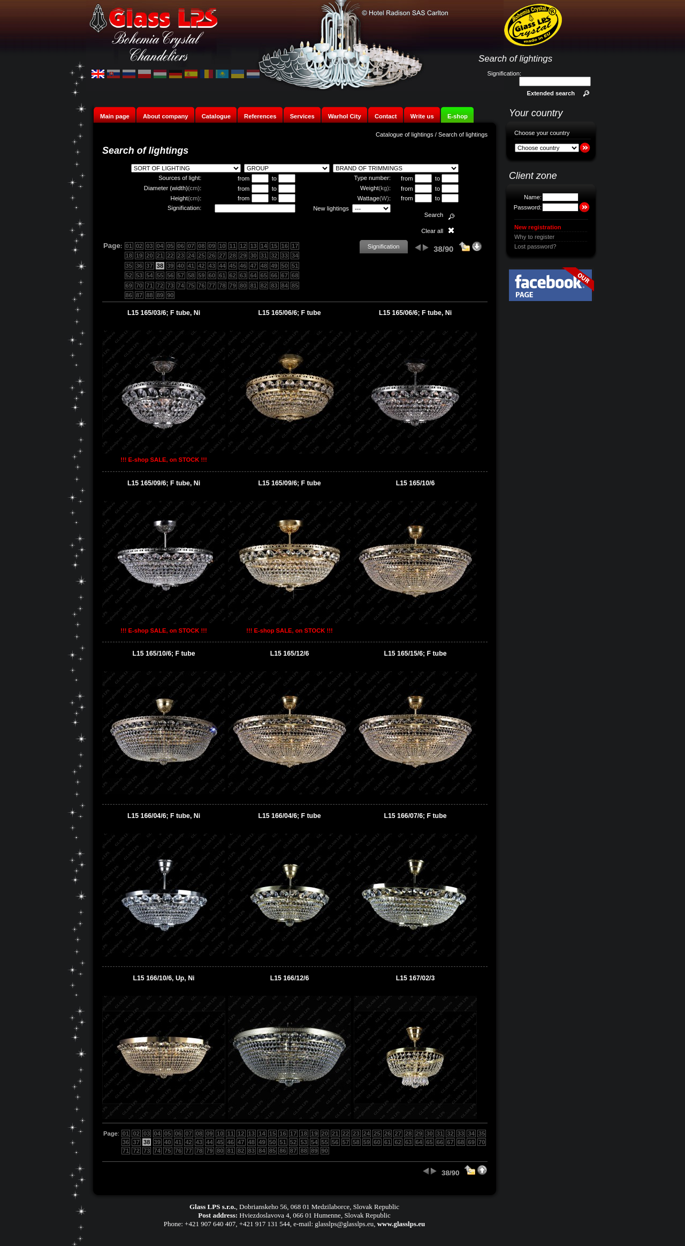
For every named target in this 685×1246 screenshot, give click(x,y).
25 (201, 255)
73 (170, 285)
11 (233, 246)
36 (139, 265)
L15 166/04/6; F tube (289, 816)
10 (222, 246)
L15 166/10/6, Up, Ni (164, 978)
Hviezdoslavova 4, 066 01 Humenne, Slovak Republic (314, 1215)
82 (264, 285)
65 (264, 275)
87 (139, 295)
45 (233, 265)
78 (222, 285)
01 (129, 246)
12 (243, 246)
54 (149, 275)
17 (295, 246)
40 (181, 265)
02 (139, 246)
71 (149, 285)
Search (433, 215)
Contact (386, 116)
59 (201, 275)
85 (295, 285)
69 (129, 285)
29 (243, 255)
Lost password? (535, 246)
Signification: (504, 73)
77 (212, 285)
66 (274, 275)
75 (191, 285)
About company (165, 116)
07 (191, 246)
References (260, 116)
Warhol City (344, 116)
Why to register (534, 237)
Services (302, 116)
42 (201, 265)
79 (233, 285)
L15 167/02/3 (415, 978)
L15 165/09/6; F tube (289, 483)
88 (149, 295)
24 (191, 255)
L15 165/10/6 (415, 483)
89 (160, 295)
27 (222, 255)
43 (212, 265)
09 (212, 246)
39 (170, 265)
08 (201, 246)
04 (160, 246)
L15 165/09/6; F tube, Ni (163, 483)
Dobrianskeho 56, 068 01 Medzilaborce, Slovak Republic (319, 1207)
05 (170, 246)
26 (212, 255)
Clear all (432, 231)
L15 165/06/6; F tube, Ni (415, 313)
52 (129, 275)
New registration (537, 227)
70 (139, 285)
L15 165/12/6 (289, 653)
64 (253, 275)
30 (253, 255)
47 (253, 265)
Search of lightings (463, 134)
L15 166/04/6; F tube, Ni (163, 816)
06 (181, 246)
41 (191, 265)
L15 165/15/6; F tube (415, 653)
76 (201, 285)
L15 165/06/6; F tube (289, 313)
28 (233, 255)
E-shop (457, 116)
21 (160, 255)
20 (149, 255)
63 (243, 275)
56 (170, 275)
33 (284, 255)
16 (284, 246)
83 (274, 285)
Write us (422, 116)
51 (295, 265)
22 (170, 255)
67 (284, 275)
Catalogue (216, 116)
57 (181, 275)
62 (233, 275)
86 (129, 295)
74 (181, 285)
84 (284, 285)
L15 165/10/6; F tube (163, 653)
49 (274, 265)
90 (170, 295)
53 (139, 275)
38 (160, 265)
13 (253, 246)
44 (222, 265)
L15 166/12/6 (289, 978)
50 (284, 265)
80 (243, 285)
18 (129, 255)
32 (274, 255)
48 (264, 265)
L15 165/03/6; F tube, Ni (163, 313)
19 (139, 255)
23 (181, 255)
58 (191, 275)
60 (212, 275)
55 (160, 275)
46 (243, 265)
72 (160, 285)
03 (149, 246)
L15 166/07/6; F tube (415, 816)
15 (274, 246)
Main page (115, 116)
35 (129, 265)
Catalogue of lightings (404, 134)
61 (222, 275)
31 (264, 255)
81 (253, 285)
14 (264, 246)
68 (295, 275)
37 (149, 265)
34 (295, 255)
